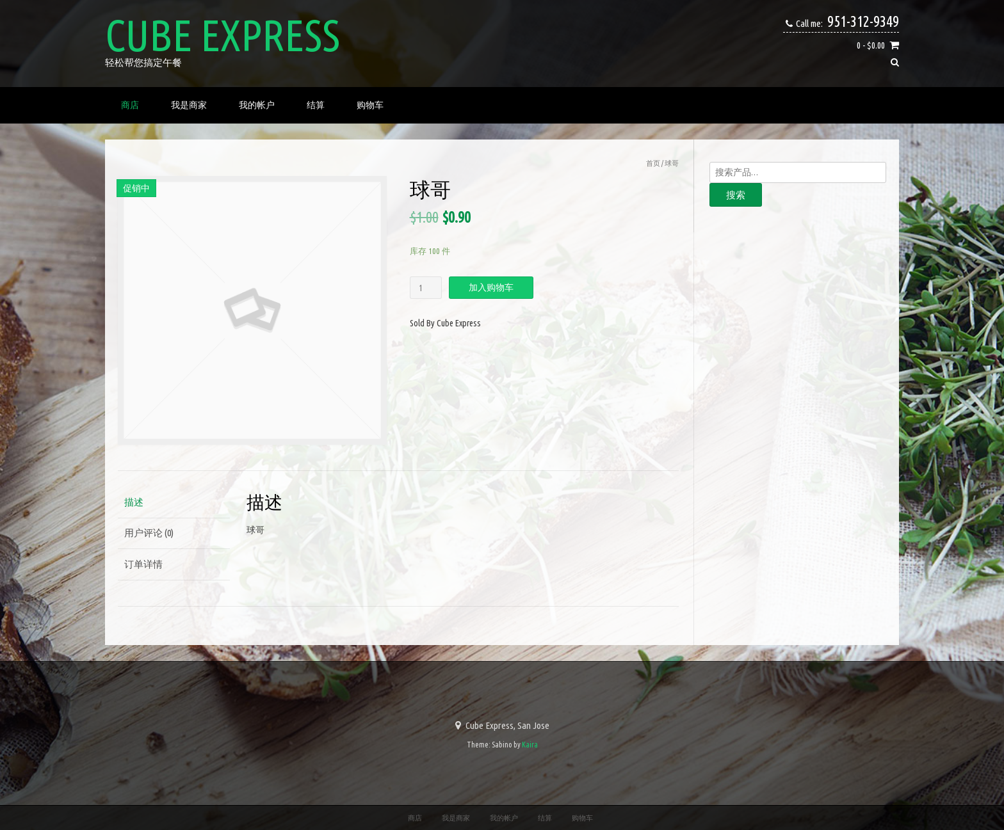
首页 (653, 163)
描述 (133, 502)
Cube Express (222, 35)
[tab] (174, 502)
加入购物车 (491, 287)
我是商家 (189, 105)
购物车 (370, 105)
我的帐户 (257, 105)
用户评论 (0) (149, 532)
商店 (130, 105)
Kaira (530, 744)
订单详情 (143, 564)
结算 (316, 105)
